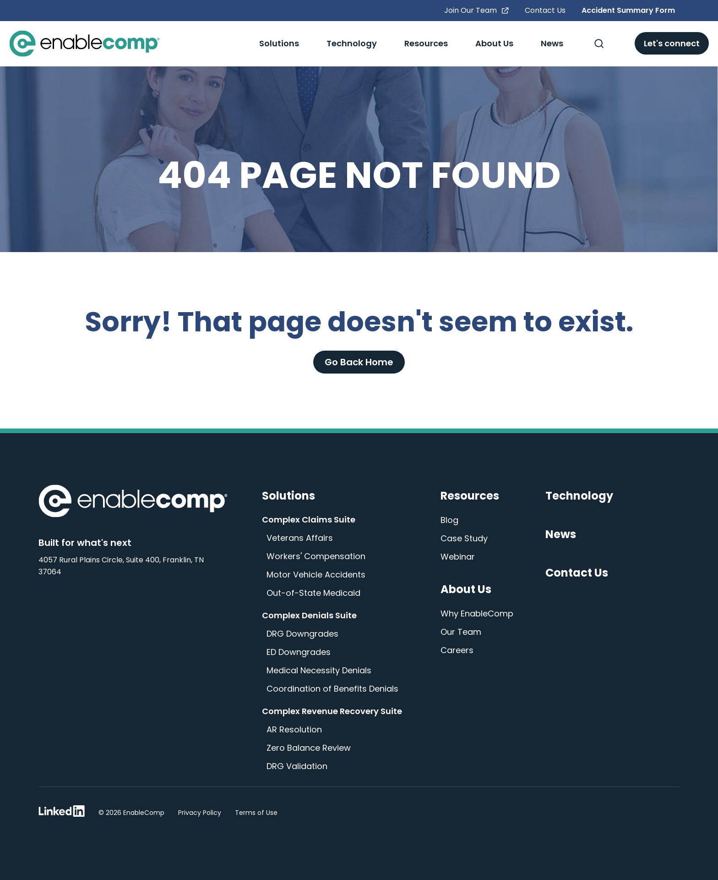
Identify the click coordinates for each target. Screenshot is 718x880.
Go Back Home (359, 362)
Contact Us (545, 10)
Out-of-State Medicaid (313, 593)
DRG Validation (297, 766)
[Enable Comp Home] (133, 503)
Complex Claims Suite (308, 519)
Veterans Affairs (300, 538)
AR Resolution (294, 729)
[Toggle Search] (599, 44)
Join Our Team (476, 10)
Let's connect (672, 43)
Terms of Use (256, 812)
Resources (426, 43)
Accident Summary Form (628, 10)
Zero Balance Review (309, 748)
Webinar (458, 556)
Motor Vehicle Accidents (316, 574)
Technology (351, 43)
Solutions (279, 43)
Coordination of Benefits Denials (332, 688)
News (552, 43)
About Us (494, 43)
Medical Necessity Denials (319, 670)
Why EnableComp (477, 613)
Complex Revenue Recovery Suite (332, 711)
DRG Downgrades (302, 633)
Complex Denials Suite (309, 615)
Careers (457, 650)
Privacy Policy (199, 812)
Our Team (461, 632)
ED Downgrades (299, 652)
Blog (449, 520)
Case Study (464, 538)
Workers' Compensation (316, 556)
